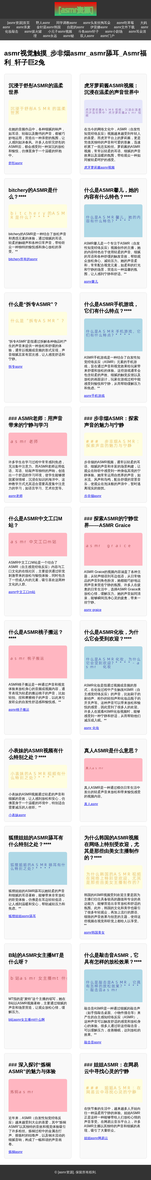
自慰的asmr (75, 27)
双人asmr (87, 36)
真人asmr (91, 804)
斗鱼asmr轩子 (88, 31)
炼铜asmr (16, 1152)
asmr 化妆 (91, 728)
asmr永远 (50, 36)
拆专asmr (16, 366)
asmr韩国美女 (94, 932)
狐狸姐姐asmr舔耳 (22, 916)
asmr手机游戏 (94, 395)
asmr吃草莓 (125, 23)
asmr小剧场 (114, 31)
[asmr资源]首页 (18, 23)
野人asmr (43, 23)
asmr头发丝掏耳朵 (96, 23)
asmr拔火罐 (33, 31)
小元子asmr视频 (60, 31)
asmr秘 (68, 36)
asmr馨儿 (91, 281)
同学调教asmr (66, 23)
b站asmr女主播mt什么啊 (27, 1019)
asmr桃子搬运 (19, 709)
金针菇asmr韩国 (49, 27)
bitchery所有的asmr (23, 259)
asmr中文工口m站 (22, 592)
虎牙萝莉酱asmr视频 (99, 167)
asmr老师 (16, 496)
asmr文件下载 (124, 27)
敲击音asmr (93, 1042)
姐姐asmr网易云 (96, 1138)
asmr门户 (108, 36)
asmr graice (93, 610)
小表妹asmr (17, 815)
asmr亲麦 (23, 27)
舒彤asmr (16, 163)
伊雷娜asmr (99, 27)
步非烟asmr (93, 496)
